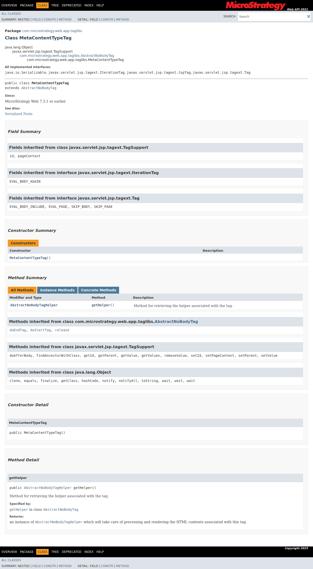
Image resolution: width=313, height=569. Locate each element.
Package (27, 5)
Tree (55, 5)
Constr (50, 19)
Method (65, 19)
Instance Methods (57, 290)
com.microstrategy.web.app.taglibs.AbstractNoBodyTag (67, 56)
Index (89, 5)
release (62, 330)
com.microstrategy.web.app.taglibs (52, 31)
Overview (9, 5)
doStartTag (40, 330)
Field (36, 19)
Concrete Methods (98, 290)
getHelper (101, 305)
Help (100, 5)
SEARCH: (230, 16)
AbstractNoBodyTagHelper (34, 305)
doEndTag (18, 330)
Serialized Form (19, 114)
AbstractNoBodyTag (38, 88)
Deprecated (71, 5)
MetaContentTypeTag (28, 258)
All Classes (11, 13)
